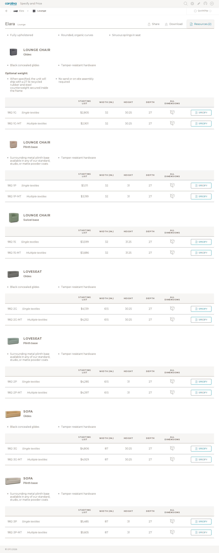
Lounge (39, 11)
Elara (18, 11)
